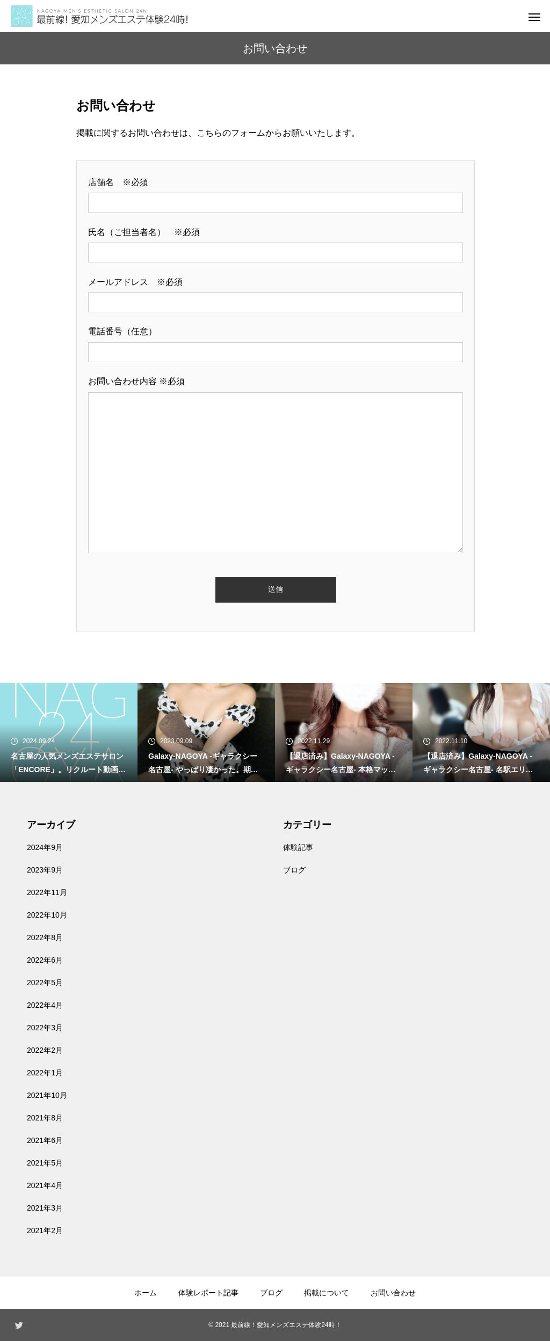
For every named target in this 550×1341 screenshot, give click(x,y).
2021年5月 (45, 1163)
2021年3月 (45, 1208)
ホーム (145, 1292)
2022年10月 (47, 915)
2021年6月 (45, 1140)
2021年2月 (45, 1230)
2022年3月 (45, 1027)
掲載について (326, 1292)
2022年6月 (45, 960)
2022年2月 (45, 1050)
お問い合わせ (393, 1292)
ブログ (294, 870)
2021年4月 (45, 1185)
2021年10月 (47, 1095)
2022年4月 (45, 1005)
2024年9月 (45, 847)
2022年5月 (45, 982)
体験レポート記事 (208, 1292)
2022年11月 (47, 892)
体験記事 (298, 847)
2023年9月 (45, 870)
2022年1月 (45, 1072)
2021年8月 (45, 1117)
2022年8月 (45, 937)
